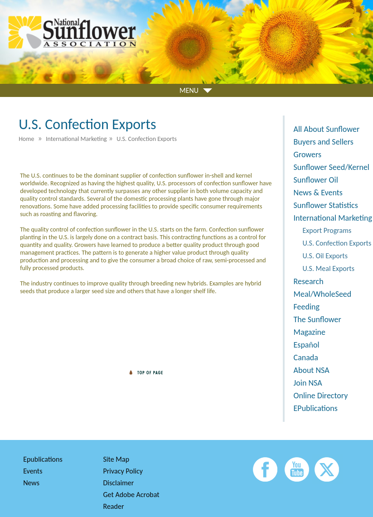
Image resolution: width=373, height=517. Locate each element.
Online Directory (321, 396)
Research (309, 281)
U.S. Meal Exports (328, 268)
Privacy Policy (123, 471)
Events (32, 471)
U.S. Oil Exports (325, 255)
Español (307, 345)
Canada (306, 357)
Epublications (43, 459)
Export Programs (327, 230)
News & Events (318, 193)
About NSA (311, 370)
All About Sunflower (327, 129)
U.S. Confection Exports (337, 243)
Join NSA (308, 383)
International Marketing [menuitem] (76, 139)
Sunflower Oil (316, 180)
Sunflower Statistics (326, 205)
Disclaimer (118, 482)
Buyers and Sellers (324, 142)
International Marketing (333, 218)
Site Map (116, 459)
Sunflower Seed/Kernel (331, 167)
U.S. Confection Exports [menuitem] (146, 139)
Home (26, 139)
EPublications (316, 408)
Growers (307, 154)
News (31, 482)
